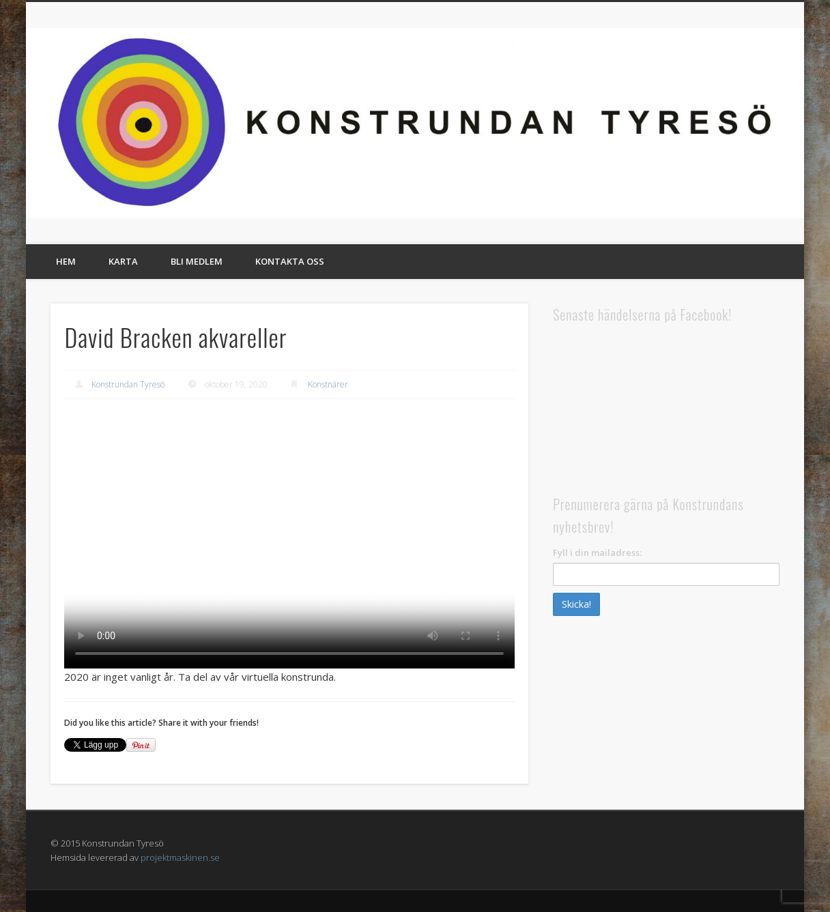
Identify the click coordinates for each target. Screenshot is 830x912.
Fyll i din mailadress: (597, 552)
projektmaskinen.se (180, 857)
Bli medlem (197, 261)
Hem (66, 261)
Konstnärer (328, 384)
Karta (123, 261)
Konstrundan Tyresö (127, 384)
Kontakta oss (289, 261)
